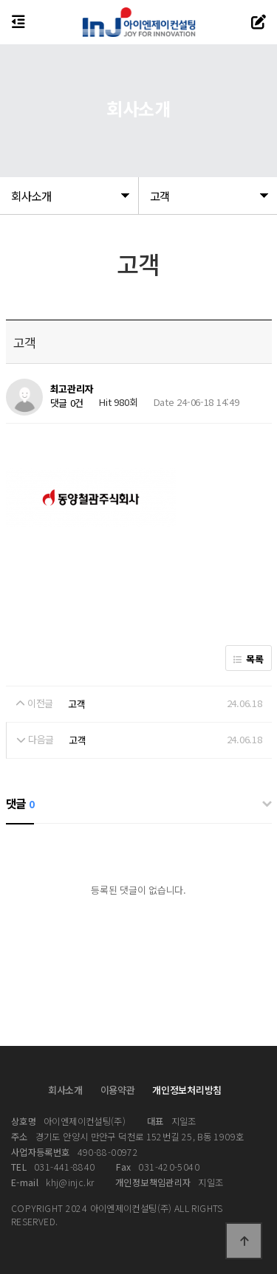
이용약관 (117, 1090)
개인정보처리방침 (187, 1090)
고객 (76, 704)
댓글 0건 (67, 403)
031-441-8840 (53, 1167)
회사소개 (65, 1090)
